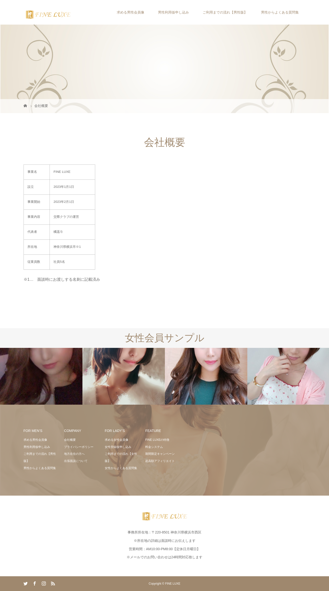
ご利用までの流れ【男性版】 (225, 12)
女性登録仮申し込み (118, 447)
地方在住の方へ (74, 454)
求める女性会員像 (116, 440)
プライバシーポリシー (78, 447)
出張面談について (76, 461)
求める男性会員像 (130, 12)
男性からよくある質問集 (280, 12)
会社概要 (70, 440)
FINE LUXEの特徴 (157, 440)
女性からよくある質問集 (121, 468)
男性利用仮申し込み (173, 12)
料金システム (154, 447)
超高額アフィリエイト (160, 461)
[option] (41, 376)
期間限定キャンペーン (160, 454)
